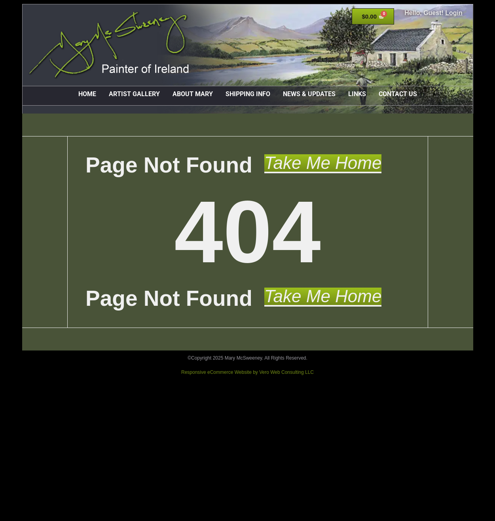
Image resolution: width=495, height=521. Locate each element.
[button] (323, 163)
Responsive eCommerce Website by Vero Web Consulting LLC (247, 372)
